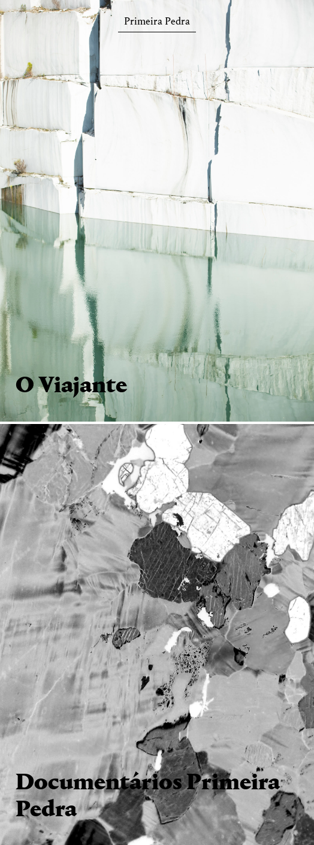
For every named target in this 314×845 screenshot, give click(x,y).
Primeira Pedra (157, 24)
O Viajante (71, 386)
